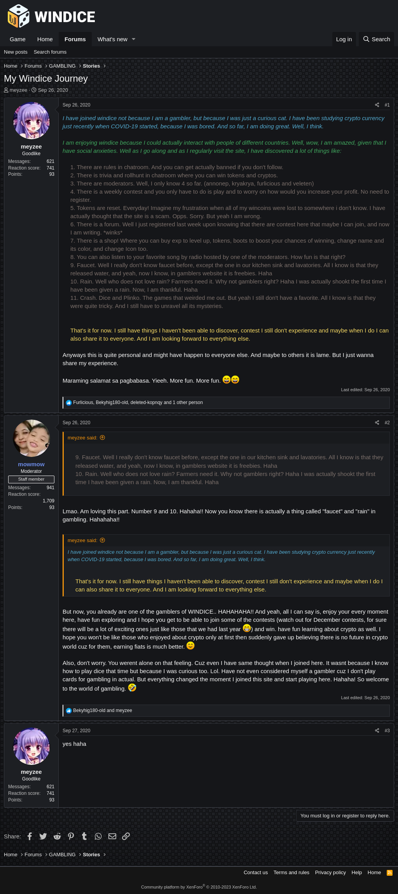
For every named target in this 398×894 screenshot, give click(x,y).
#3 (387, 730)
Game (18, 39)
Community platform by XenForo (199, 887)
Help (357, 872)
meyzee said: (83, 438)
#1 (387, 105)
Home (45, 39)
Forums (75, 39)
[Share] (377, 105)
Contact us (256, 872)
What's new (112, 39)
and (102, 710)
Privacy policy (330, 872)
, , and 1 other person (138, 402)
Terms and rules (291, 872)
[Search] (376, 39)
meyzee (19, 90)
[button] (133, 39)
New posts (16, 52)
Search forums (50, 52)
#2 (387, 422)
